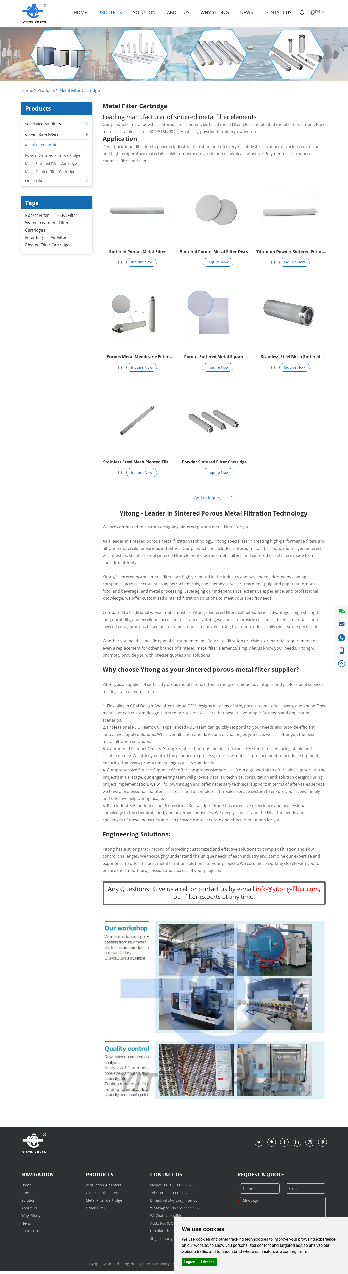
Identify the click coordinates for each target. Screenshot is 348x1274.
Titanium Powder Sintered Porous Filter (290, 252)
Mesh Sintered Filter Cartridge (51, 163)
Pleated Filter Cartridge (47, 246)
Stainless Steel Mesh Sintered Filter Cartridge (290, 358)
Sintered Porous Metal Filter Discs (214, 252)
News (246, 12)
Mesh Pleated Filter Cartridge (50, 171)
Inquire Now (141, 262)
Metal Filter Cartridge (79, 90)
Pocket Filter (37, 215)
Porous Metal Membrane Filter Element (138, 358)
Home (80, 12)
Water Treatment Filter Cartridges (47, 227)
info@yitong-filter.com (182, 1202)
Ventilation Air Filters (57, 124)
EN (318, 12)
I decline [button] (207, 1262)
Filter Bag (34, 238)
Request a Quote (261, 1176)
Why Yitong (215, 12)
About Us (178, 12)
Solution (144, 12)
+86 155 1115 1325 (178, 1187)
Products (110, 12)
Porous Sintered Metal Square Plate (214, 358)
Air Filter (59, 238)
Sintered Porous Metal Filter (137, 252)
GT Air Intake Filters (57, 134)
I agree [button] (189, 1262)
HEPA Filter (67, 215)
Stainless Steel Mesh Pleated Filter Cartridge (137, 464)
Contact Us (278, 12)
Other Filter (57, 181)
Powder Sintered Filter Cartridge (214, 463)
